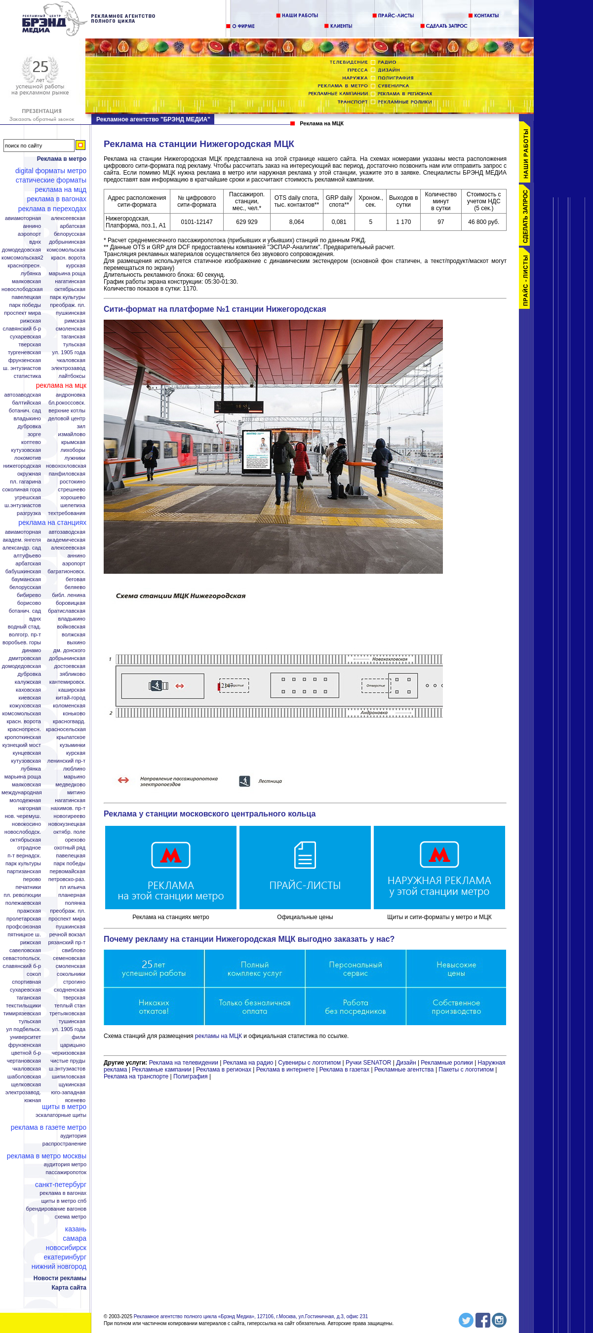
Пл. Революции (22, 895)
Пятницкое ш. (24, 934)
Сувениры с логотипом (309, 1062)
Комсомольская (65, 250)
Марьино (74, 776)
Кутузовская (26, 450)
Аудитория (73, 1136)
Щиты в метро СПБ (64, 1201)
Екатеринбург (64, 1257)
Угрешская (28, 497)
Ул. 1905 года (69, 352)
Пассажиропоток (65, 1172)
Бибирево (29, 595)
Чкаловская (71, 360)
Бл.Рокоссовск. (66, 403)
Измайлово (71, 434)
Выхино (76, 642)
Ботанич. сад (25, 410)
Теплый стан (69, 1005)
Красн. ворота (68, 257)
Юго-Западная (68, 1092)
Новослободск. (22, 832)
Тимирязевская (22, 1013)
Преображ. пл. (67, 305)
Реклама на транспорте (136, 1076)
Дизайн (406, 1062)
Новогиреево (69, 816)
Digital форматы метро (50, 170)
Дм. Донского (69, 650)
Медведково (70, 784)
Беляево (75, 587)
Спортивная (26, 982)
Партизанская (24, 871)
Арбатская (72, 226)
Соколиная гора (21, 489)
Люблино (74, 769)
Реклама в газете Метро (48, 1127)
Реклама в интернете (285, 1069)
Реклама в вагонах (56, 198)
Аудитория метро (64, 1164)
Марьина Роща (67, 273)
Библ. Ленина (68, 595)
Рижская (30, 321)
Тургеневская (24, 352)
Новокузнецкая (66, 824)
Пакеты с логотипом (466, 1069)
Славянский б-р (21, 329)
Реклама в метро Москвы (46, 1155)
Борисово (29, 603)
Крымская (73, 442)
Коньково (74, 713)
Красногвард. (69, 721)
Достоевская (69, 666)
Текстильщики (23, 1005)
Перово (32, 879)
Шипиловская (68, 1076)
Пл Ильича (72, 887)
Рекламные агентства (404, 1069)
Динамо (31, 650)
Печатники (28, 887)
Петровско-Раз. (66, 879)
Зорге (34, 434)
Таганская (73, 336)
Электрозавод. (23, 1092)
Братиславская (66, 611)
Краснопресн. (24, 265)
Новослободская (21, 289)
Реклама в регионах (223, 1069)
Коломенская (69, 705)
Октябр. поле (69, 832)
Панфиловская (67, 474)
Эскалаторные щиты (61, 1115)
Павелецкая (26, 297)
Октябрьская (69, 289)
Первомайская (67, 871)
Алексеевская (68, 218)
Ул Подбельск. (23, 1029)
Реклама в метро (61, 158)
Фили (78, 1037)
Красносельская (66, 729)
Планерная (71, 895)
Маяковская (26, 281)
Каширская (71, 690)
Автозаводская (22, 395)
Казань (75, 1228)
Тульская (74, 344)
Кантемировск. (67, 682)
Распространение (64, 1144)
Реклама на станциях (52, 522)
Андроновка (70, 395)
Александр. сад (21, 548)
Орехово (75, 840)
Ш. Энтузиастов (22, 368)
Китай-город (70, 698)
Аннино (32, 226)
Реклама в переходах (52, 208)
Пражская (29, 911)
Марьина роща (22, 776)
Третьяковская (67, 1013)
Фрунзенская (24, 360)
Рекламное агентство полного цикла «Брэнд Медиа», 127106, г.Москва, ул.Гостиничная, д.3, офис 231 (251, 1316)
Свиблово (73, 950)
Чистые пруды (67, 1061)
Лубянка (31, 273)
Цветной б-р (26, 1053)
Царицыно (72, 1045)
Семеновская (69, 958)
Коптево (31, 442)
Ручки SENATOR (368, 1062)
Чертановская (24, 1061)
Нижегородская (22, 466)
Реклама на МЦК (61, 385)
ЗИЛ (81, 426)
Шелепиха (72, 505)
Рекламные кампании (161, 1069)
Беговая (75, 579)
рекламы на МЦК (218, 1036)
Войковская (71, 626)
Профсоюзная (23, 926)
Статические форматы (51, 180)
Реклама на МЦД (60, 189)
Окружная (29, 474)
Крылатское (70, 737)
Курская (75, 265)
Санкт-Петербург (60, 1184)
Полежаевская (23, 903)
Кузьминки (72, 745)
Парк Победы (25, 305)
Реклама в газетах (345, 1069)
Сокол (34, 974)
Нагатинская (70, 281)
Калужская (28, 682)
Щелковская (26, 1084)
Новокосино (26, 824)
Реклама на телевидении (183, 1062)
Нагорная (29, 808)
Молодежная (25, 800)
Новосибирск (66, 1247)
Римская (75, 321)
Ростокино (72, 481)
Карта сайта (68, 1287)
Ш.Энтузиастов (22, 505)
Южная (32, 1100)
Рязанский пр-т (66, 942)
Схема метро (70, 1217)
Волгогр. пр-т (25, 634)
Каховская (28, 690)
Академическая (66, 540)
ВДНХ (35, 242)
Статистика (27, 376)
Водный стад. (24, 626)
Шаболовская (24, 1076)
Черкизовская (68, 1053)
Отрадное (29, 848)
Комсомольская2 (22, 257)
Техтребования (66, 513)
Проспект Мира (22, 313)
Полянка (75, 903)
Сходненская (69, 990)
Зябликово (72, 674)
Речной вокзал (67, 934)
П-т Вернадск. (24, 855)
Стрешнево (71, 489)
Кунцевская (27, 753)
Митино (76, 792)
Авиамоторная (23, 218)
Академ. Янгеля (22, 540)
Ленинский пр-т (66, 761)
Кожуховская (25, 705)
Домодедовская (21, 250)
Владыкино (27, 418)
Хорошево (72, 497)
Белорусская (69, 234)
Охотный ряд (69, 848)
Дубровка (29, 426)
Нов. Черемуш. (23, 816)
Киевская (30, 698)
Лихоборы (73, 450)
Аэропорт (29, 234)
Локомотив (27, 458)
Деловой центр (66, 418)
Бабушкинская (23, 571)
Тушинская (72, 1021)
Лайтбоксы (72, 376)
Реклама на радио (248, 1062)
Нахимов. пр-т (68, 808)
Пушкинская (70, 313)
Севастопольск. (22, 958)
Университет (25, 1037)
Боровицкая (70, 603)
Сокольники (71, 974)
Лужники (74, 458)
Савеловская (25, 950)
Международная (21, 792)
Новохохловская (66, 466)
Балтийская (26, 403)
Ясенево (75, 1100)
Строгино (74, 982)
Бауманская (26, 579)
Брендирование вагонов (56, 1209)
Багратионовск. (66, 571)
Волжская (73, 634)
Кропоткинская (22, 737)
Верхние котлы (66, 410)
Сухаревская (25, 336)
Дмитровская (24, 658)
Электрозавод (68, 368)
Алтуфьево (27, 555)
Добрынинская (67, 242)
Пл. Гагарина (25, 481)
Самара (74, 1238)
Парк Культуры (67, 297)
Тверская (29, 344)
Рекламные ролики (447, 1062)
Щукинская (72, 1084)
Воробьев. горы (21, 642)
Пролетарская (23, 919)
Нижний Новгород (59, 1266)
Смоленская (70, 329)
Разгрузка (29, 513)
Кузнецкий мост (21, 745)
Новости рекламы (60, 1278)
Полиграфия (190, 1076)
